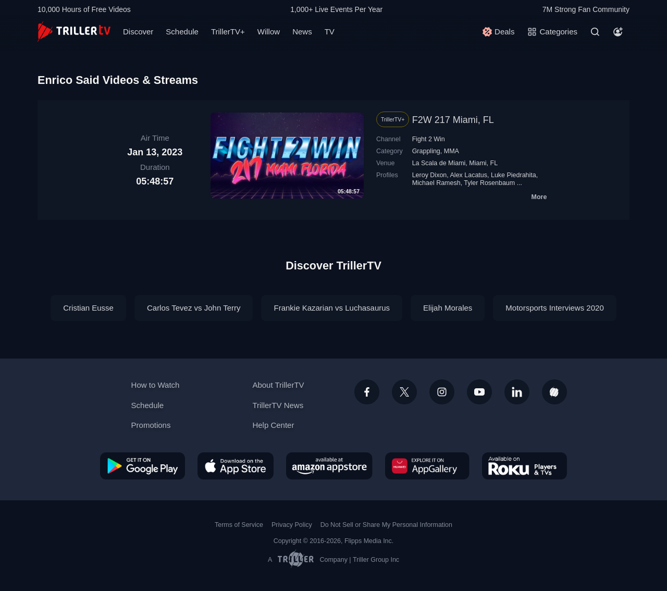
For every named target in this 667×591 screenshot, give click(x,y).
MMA (451, 151)
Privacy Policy (291, 524)
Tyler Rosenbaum (489, 183)
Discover (138, 31)
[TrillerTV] (74, 31)
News (302, 31)
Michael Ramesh (436, 183)
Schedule (182, 31)
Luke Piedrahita (513, 175)
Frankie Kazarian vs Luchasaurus (332, 307)
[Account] (618, 31)
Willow (268, 31)
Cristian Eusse (88, 307)
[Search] (595, 31)
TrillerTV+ (228, 31)
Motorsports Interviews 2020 (554, 307)
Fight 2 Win (428, 139)
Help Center (273, 425)
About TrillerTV (278, 384)
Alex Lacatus (468, 175)
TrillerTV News (277, 405)
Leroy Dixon (429, 175)
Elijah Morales (447, 307)
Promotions (151, 425)
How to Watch (155, 384)
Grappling (426, 151)
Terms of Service (239, 524)
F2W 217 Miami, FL (453, 120)
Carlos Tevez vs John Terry (194, 307)
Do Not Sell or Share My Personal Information (386, 524)
